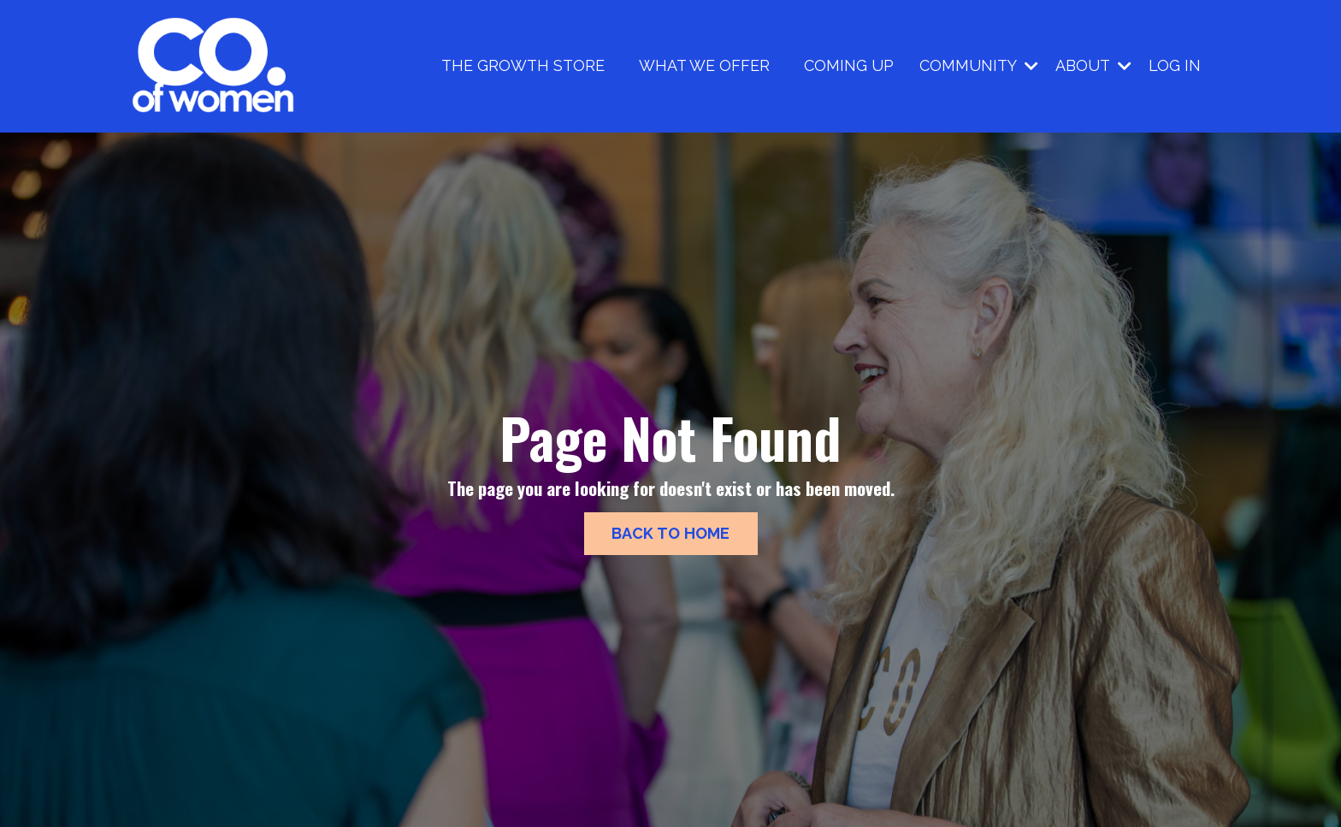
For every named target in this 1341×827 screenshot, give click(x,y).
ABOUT (1093, 65)
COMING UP (849, 65)
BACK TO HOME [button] (670, 533)
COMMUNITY (978, 65)
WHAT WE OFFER (704, 65)
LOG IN (1175, 65)
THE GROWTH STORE (523, 65)
